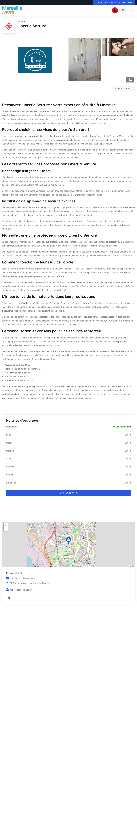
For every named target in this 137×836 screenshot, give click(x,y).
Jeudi (8, 459)
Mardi (9, 443)
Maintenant (11, 427)
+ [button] (6, 525)
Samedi (9, 475)
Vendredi (10, 467)
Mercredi (10, 451)
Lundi (9, 435)
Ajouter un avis (124, 88)
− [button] (6, 529)
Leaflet (132, 566)
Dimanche (11, 482)
